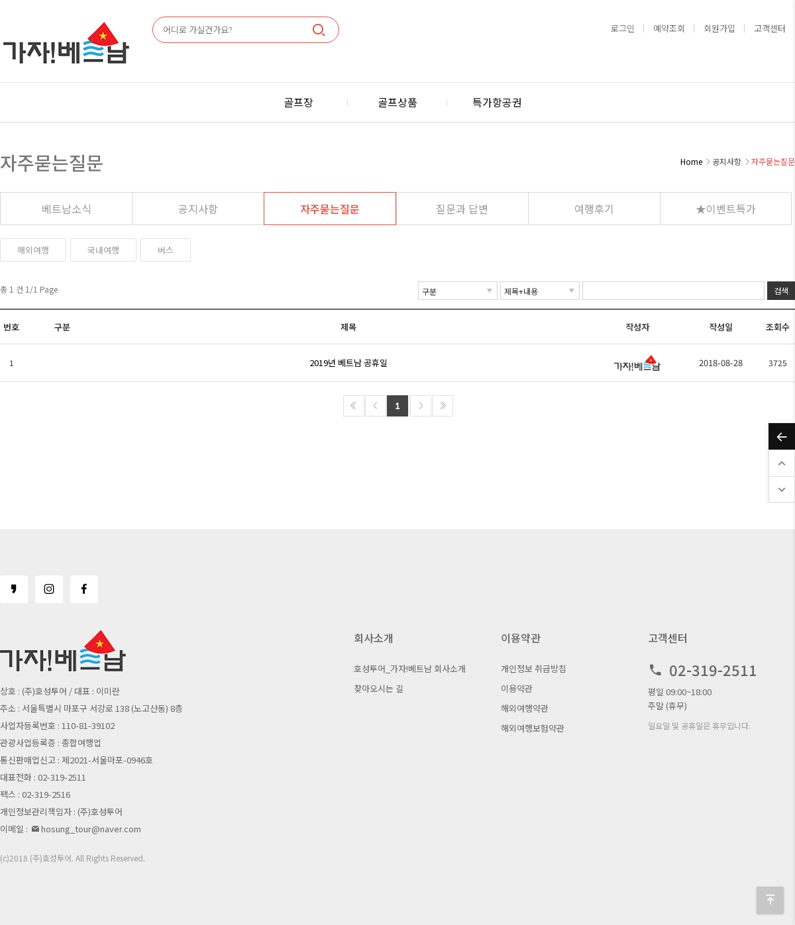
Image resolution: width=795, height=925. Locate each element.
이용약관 (517, 688)
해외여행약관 (525, 708)
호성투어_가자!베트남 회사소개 (410, 668)
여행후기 (594, 209)
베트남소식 (66, 209)
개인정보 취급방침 (533, 668)
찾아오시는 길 (378, 688)
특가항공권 (497, 102)
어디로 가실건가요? (198, 29)
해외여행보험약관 (532, 728)
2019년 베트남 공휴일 (348, 362)
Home (691, 161)
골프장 (298, 102)
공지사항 (198, 209)
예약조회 (669, 28)
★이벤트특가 (726, 209)
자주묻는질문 (330, 209)
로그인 (623, 28)
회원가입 (719, 28)
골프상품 (397, 102)
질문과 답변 (462, 209)
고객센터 (770, 28)
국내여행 (103, 250)
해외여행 (33, 250)
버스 (166, 250)
